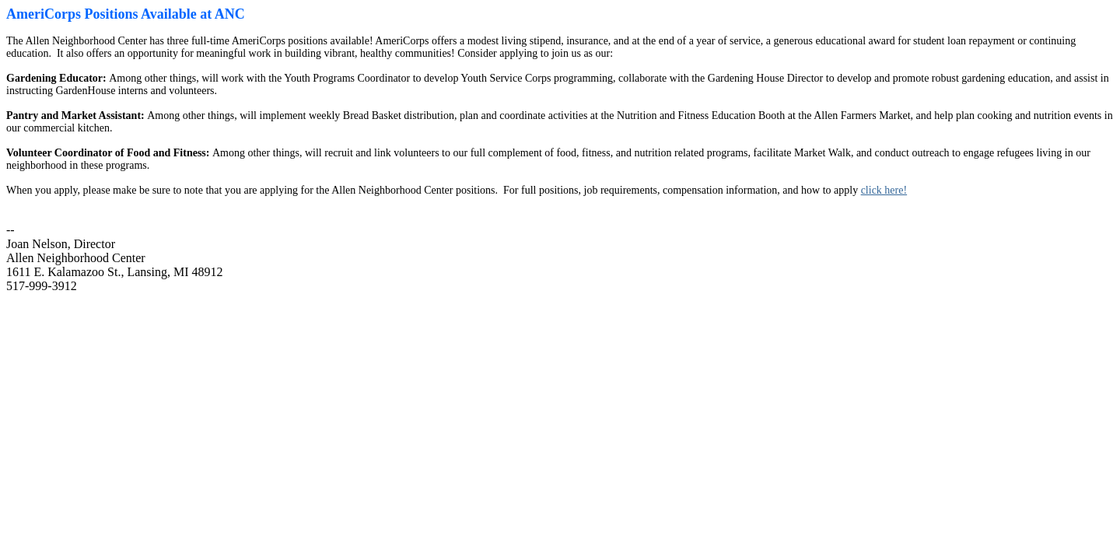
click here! (884, 190)
